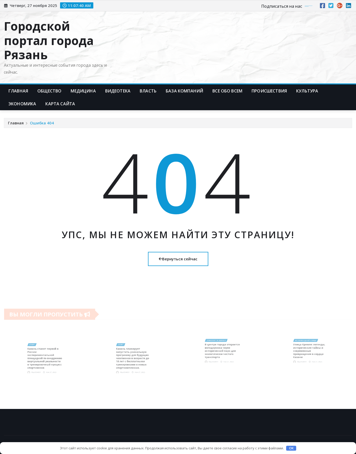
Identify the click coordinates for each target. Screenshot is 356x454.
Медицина (83, 91)
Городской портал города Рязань (49, 40)
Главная (18, 91)
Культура (307, 91)
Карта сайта (60, 104)
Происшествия (269, 91)
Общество (49, 91)
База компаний (184, 91)
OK (291, 448)
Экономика (22, 104)
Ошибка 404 (42, 122)
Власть (148, 91)
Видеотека (117, 91)
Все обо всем (227, 91)
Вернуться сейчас (178, 258)
